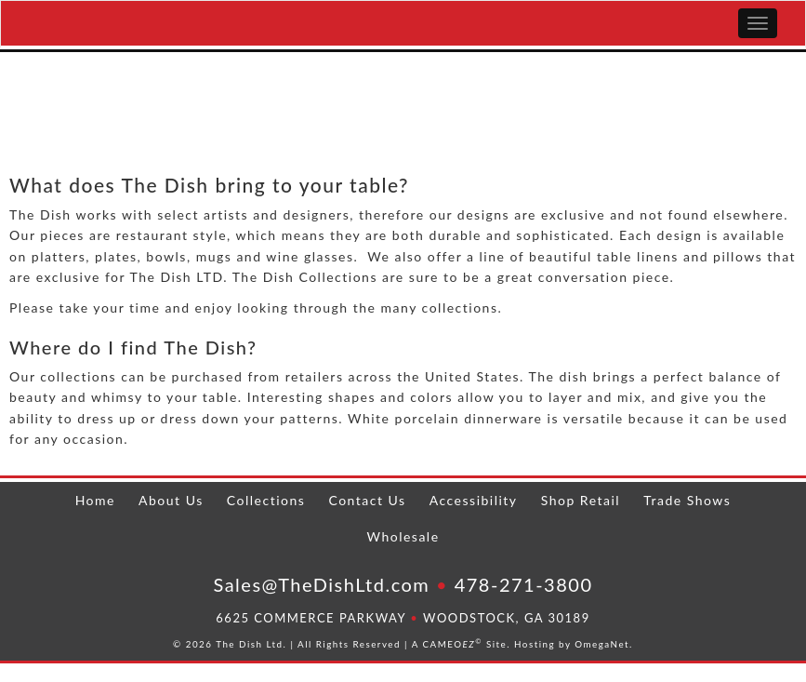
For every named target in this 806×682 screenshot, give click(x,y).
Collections (266, 500)
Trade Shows (687, 500)
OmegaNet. (604, 643)
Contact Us (366, 500)
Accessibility (473, 500)
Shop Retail (580, 500)
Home (95, 500)
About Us (171, 500)
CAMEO (452, 643)
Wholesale (402, 536)
